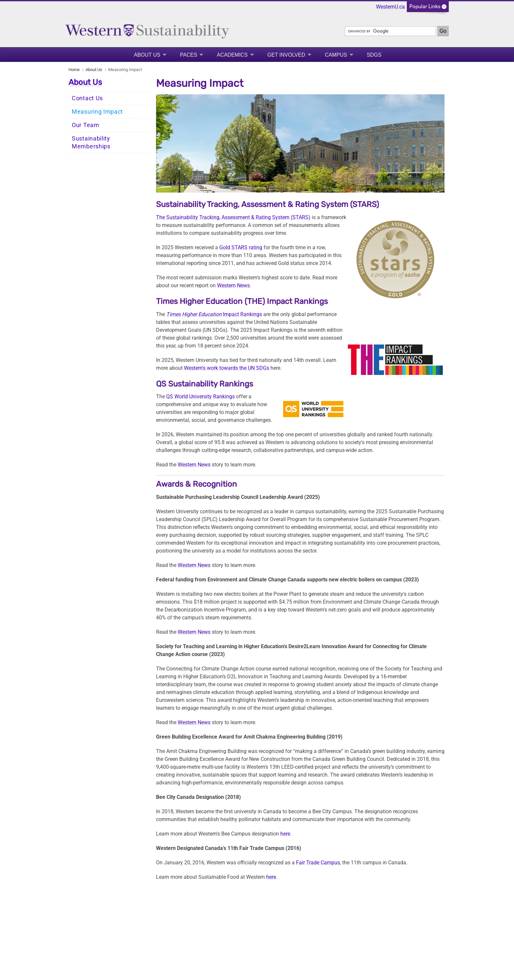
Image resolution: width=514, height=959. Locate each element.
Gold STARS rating (240, 247)
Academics (232, 55)
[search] (390, 31)
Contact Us (87, 98)
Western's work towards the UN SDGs (226, 368)
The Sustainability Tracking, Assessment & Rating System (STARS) (233, 217)
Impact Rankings (214, 314)
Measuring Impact (97, 111)
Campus (336, 55)
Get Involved (286, 55)
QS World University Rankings (200, 396)
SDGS (374, 55)
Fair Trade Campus (318, 862)
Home (74, 69)
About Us (147, 55)
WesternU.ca (390, 7)
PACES (188, 55)
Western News (233, 285)
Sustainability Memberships (91, 142)
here (285, 834)
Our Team (85, 125)
